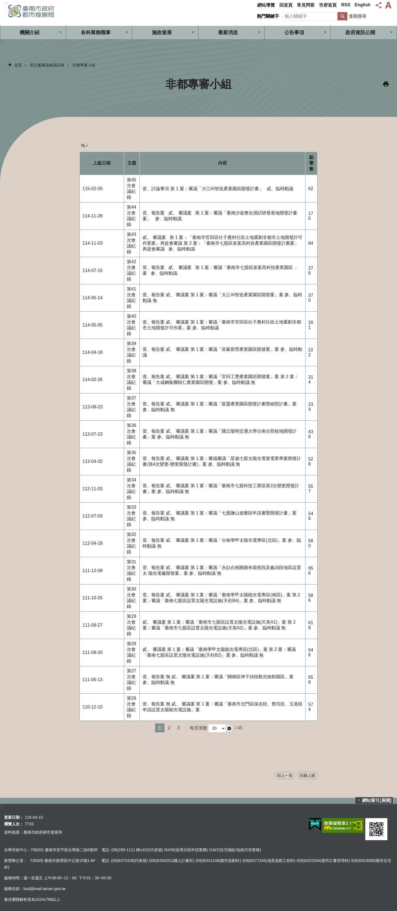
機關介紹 (29, 32)
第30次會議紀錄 (131, 598)
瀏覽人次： (13, 824)
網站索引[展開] (376, 800)
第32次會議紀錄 (131, 543)
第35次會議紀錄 (131, 461)
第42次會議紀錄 (131, 270)
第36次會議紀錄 (131, 434)
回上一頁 (285, 775)
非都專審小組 (83, 65)
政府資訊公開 (360, 32)
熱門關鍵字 (268, 16)
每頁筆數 (198, 728)
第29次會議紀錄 (131, 625)
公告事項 (294, 32)
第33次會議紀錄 (131, 516)
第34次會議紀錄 (131, 489)
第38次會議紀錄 (131, 379)
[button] (229, 728)
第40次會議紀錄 (131, 325)
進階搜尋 (357, 16)
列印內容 (386, 84)
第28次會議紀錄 (131, 652)
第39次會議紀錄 (131, 352)
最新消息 (228, 32)
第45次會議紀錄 (131, 188)
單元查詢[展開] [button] (84, 146)
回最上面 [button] (307, 775)
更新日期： (13, 817)
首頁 (18, 65)
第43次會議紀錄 (131, 243)
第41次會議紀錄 (131, 298)
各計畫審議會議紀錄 (47, 65)
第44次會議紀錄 (131, 216)
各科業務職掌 (96, 32)
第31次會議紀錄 (131, 570)
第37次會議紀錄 (131, 407)
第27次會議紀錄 (131, 680)
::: (6, 3)
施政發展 (162, 32)
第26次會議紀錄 (131, 707)
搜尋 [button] (342, 16)
